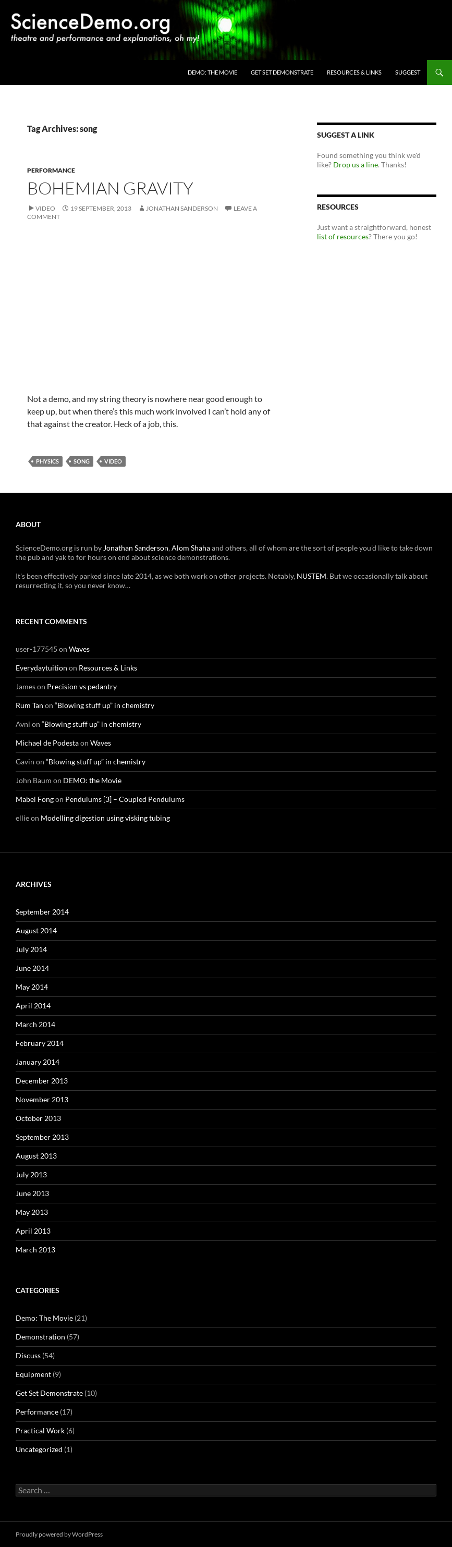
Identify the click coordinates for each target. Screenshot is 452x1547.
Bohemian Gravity (110, 188)
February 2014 (40, 1043)
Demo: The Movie (44, 1317)
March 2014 (35, 1024)
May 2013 (32, 1212)
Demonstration (40, 1336)
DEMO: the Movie (212, 72)
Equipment (33, 1374)
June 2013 (32, 1193)
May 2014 (32, 986)
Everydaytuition (41, 667)
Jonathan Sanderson (182, 208)
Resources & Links (354, 72)
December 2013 (42, 1080)
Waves (79, 648)
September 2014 (42, 911)
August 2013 (36, 1155)
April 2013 (33, 1230)
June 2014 (32, 968)
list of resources (343, 236)
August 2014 (36, 930)
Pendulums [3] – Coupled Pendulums (125, 799)
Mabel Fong (35, 799)
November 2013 (42, 1099)
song (82, 461)
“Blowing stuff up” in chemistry (104, 705)
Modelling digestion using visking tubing (105, 817)
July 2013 (31, 1174)
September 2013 (42, 1136)
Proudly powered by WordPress (59, 1534)
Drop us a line (355, 164)
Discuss (28, 1355)
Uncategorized (39, 1449)
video (113, 461)
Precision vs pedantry (82, 686)
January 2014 (37, 1061)
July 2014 (31, 949)
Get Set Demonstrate (282, 72)
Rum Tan (29, 705)
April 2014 (33, 1005)
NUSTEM (311, 575)
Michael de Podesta (47, 742)
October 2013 (38, 1118)
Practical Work (40, 1430)
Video (45, 208)
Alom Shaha (191, 547)
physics (47, 461)
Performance (51, 170)
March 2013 (35, 1249)
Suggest (407, 72)
